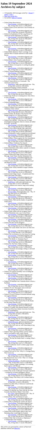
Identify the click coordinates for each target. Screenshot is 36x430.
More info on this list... (11, 16)
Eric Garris (11, 393)
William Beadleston (13, 361)
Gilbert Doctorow (13, 110)
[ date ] (11, 14)
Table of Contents (17, 18)
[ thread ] (30, 13)
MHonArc (17, 428)
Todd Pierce (11, 84)
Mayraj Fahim (12, 192)
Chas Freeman (12, 24)
